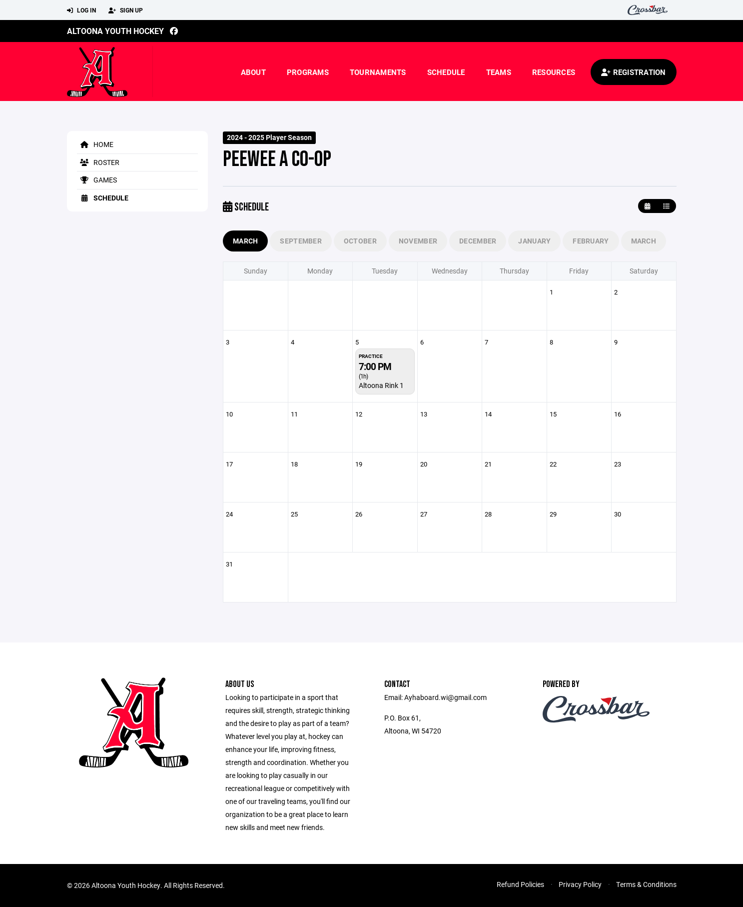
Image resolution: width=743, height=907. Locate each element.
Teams (498, 72)
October (360, 241)
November (418, 241)
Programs (308, 72)
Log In (81, 10)
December (477, 241)
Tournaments (378, 72)
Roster (98, 162)
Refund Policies (520, 884)
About (253, 72)
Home (95, 144)
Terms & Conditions (646, 884)
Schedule (446, 72)
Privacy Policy (580, 884)
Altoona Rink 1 (381, 385)
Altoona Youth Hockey (115, 31)
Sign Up (125, 10)
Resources (553, 72)
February (591, 241)
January (534, 241)
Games (97, 179)
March (245, 241)
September (301, 241)
